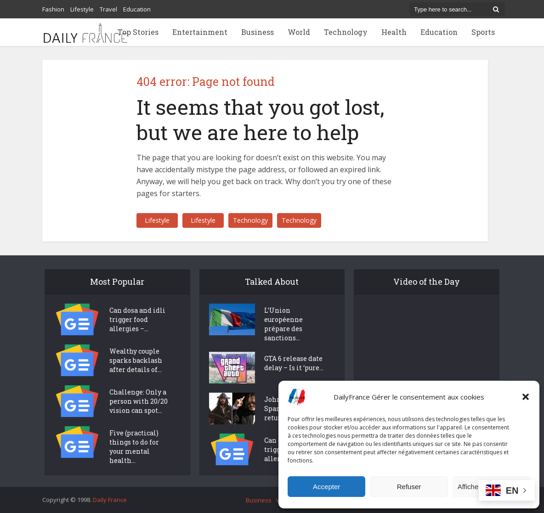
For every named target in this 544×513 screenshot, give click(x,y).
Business (257, 32)
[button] (525, 396)
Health (394, 32)
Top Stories (138, 32)
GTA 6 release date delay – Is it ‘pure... (293, 363)
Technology (346, 32)
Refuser (409, 486)
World (299, 32)
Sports (483, 32)
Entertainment (199, 32)
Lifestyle (82, 9)
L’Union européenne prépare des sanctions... (283, 324)
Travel (108, 9)
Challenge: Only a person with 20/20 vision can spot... (138, 401)
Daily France (110, 500)
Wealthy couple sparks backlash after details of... (135, 360)
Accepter (326, 486)
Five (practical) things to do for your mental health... (134, 446)
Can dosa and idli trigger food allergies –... (137, 319)
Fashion (53, 9)
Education (137, 9)
